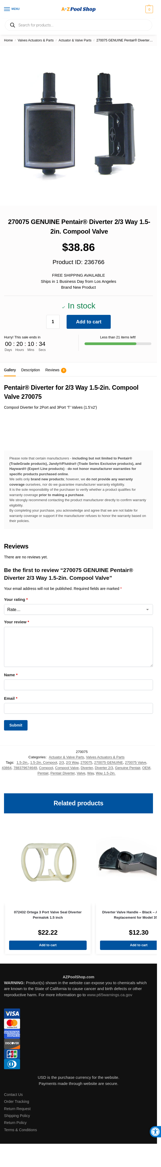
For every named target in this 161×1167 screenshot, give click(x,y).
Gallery (10, 370)
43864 (6, 768)
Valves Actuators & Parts (35, 40)
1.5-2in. (22, 762)
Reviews (55, 370)
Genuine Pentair (127, 768)
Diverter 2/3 (104, 768)
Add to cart (88, 321)
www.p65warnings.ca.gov (109, 994)
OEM (146, 768)
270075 (86, 762)
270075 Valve (135, 762)
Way (90, 773)
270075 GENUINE (108, 762)
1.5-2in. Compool (43, 762)
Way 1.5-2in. (106, 773)
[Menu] (12, 9)
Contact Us (13, 1094)
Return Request (17, 1109)
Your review (16, 622)
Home (8, 40)
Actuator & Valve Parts (75, 40)
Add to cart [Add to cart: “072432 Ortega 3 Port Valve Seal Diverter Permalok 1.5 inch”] (47, 945)
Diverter (87, 768)
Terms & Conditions (20, 1130)
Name (11, 675)
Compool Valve (67, 768)
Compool (46, 768)
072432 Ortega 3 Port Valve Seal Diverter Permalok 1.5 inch (48, 914)
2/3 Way (72, 762)
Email (10, 698)
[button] (148, 9)
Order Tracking (16, 1101)
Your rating (16, 599)
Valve (81, 773)
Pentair (42, 773)
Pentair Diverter (63, 773)
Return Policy (15, 1122)
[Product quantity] (53, 322)
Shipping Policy (17, 1116)
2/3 (61, 762)
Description (30, 370)
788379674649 (25, 768)
